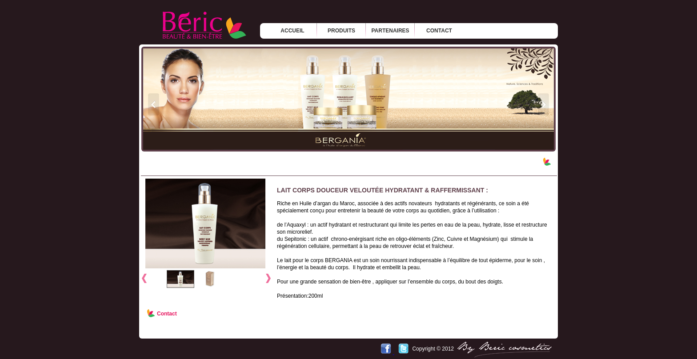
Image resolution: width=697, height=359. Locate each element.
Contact (167, 314)
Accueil (292, 31)
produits (341, 31)
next (543, 104)
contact (439, 31)
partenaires (390, 31)
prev (153, 104)
